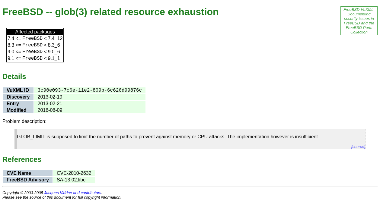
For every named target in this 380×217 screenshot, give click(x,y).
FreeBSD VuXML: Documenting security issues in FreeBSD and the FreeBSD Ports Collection (359, 20)
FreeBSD (32, 38)
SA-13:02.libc (71, 179)
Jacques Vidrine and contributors (72, 192)
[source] (358, 146)
